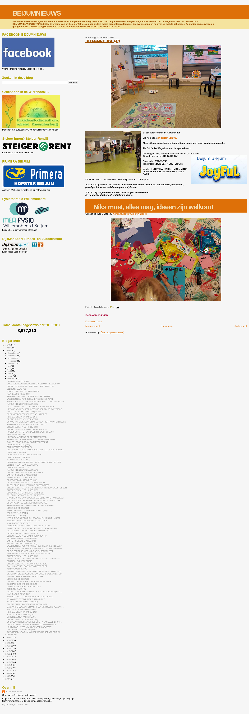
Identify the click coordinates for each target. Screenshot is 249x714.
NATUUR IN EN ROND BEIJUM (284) (22, 470)
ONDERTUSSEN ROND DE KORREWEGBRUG (27, 429)
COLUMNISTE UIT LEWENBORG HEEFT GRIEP (27, 566)
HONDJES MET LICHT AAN (18, 457)
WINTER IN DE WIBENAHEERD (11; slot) (24, 412)
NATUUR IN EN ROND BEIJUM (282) (22, 602)
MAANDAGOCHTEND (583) (18, 394)
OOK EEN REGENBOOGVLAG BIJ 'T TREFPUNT (27, 442)
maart (10, 376)
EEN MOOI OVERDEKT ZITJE (19, 561)
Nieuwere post (92, 326)
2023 (7, 350)
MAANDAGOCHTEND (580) (18, 594)
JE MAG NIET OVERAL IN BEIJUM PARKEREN (26, 599)
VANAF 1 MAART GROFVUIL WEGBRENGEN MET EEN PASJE (33, 559)
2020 (7, 643)
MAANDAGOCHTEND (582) (18, 460)
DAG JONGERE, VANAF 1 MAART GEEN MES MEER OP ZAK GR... (35, 607)
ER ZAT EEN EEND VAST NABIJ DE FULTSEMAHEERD (30, 551)
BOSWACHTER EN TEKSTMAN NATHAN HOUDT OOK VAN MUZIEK (35, 402)
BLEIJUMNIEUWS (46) (16, 516)
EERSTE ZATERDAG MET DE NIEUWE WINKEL (27, 604)
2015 (7, 656)
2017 (7, 651)
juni (9, 368)
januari (11, 635)
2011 (7, 668)
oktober (11, 358)
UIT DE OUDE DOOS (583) (18, 579)
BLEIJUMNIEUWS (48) (16, 389)
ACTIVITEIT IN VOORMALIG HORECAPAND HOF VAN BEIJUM (33, 632)
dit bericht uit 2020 (167, 138)
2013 (7, 662)
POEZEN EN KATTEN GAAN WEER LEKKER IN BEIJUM (30, 432)
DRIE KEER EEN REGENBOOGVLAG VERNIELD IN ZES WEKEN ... (35, 450)
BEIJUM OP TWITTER (16, 434)
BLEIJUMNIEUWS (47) (102, 41)
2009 (7, 673)
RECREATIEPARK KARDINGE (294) (22, 417)
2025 (7, 345)
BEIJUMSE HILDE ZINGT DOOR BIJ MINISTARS (27, 521)
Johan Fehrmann (14, 691)
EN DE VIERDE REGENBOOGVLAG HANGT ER (27, 414)
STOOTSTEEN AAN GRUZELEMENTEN (23, 391)
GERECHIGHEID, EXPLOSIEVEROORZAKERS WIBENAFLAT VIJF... (35, 574)
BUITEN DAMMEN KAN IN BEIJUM (21, 617)
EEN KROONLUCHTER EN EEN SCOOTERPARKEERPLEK (32, 439)
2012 (7, 665)
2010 (7, 670)
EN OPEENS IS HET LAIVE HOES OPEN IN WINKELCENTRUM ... (34, 622)
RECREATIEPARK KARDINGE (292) (22, 543)
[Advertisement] (17, 272)
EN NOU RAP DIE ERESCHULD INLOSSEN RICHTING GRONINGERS (36, 422)
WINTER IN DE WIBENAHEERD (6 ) (22, 609)
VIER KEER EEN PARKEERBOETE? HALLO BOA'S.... (29, 531)
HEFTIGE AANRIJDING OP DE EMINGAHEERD (27, 437)
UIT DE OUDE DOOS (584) (18, 508)
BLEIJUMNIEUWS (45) (16, 589)
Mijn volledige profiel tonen (14, 704)
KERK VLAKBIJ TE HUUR (17, 569)
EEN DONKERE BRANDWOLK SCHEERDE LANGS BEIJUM (32, 528)
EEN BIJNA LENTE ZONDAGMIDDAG (22, 465)
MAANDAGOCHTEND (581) (18, 523)
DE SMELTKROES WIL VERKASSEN (22, 419)
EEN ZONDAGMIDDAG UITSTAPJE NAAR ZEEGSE (28, 396)
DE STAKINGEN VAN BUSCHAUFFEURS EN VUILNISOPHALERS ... (35, 548)
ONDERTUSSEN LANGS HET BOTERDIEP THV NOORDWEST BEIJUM (37, 488)
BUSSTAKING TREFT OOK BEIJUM (22, 584)
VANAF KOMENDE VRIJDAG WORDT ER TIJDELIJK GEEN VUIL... (35, 571)
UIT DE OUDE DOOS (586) (18, 381)
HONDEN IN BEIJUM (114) (18, 467)
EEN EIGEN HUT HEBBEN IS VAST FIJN (24, 587)
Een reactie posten (93, 321)
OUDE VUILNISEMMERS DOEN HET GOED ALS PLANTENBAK (33, 384)
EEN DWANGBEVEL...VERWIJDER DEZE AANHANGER (30, 505)
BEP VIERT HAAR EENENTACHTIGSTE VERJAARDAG (30, 597)
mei (9, 371)
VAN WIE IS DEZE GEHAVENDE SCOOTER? (26, 576)
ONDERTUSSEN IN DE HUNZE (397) (22, 490)
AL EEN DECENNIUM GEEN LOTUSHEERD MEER (28, 485)
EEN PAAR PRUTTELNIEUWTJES (21, 478)
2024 (7, 348)
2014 (7, 659)
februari (11, 379)
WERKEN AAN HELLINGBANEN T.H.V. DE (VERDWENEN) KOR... (34, 592)
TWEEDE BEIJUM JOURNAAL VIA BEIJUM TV (26, 424)
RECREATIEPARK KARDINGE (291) (22, 612)
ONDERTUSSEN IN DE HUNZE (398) (22, 427)
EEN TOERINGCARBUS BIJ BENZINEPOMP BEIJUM (29, 554)
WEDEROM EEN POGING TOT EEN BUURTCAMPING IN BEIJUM (34, 546)
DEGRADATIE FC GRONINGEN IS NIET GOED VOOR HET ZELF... (35, 462)
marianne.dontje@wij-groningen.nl (130, 214)
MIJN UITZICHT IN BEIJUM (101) (20, 614)
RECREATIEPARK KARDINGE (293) (22, 480)
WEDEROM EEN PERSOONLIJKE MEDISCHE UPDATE (30, 399)
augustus (12, 363)
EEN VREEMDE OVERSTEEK (19, 447)
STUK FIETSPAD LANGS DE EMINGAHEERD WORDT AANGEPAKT (35, 498)
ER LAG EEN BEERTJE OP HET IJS (22, 538)
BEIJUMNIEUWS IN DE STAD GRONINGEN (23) (27, 536)
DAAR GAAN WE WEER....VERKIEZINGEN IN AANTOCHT (31, 407)
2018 (7, 648)
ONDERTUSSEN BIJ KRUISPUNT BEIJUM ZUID (27, 564)
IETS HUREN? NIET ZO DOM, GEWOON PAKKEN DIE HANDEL (33, 518)
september (12, 361)
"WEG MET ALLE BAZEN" (17, 513)
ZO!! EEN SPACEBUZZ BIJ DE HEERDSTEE (25, 495)
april (10, 373)
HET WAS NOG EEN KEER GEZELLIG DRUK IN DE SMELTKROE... (35, 409)
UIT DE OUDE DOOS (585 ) (18, 445)
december (12, 353)
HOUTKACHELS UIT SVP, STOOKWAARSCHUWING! (29, 581)
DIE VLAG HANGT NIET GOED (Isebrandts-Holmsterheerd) (31, 624)
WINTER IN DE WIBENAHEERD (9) (21, 541)
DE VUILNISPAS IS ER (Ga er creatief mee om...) (27, 483)
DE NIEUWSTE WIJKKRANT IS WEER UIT (24, 455)
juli (9, 366)
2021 (7, 640)
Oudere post (240, 326)
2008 (7, 676)
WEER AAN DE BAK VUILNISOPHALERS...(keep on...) (29, 510)
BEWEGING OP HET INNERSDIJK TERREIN (25, 493)
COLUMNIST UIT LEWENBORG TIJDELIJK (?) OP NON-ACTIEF (33, 500)
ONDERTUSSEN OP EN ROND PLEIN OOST (25, 472)
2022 (7, 637)
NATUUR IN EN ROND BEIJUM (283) (22, 533)
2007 (7, 679)
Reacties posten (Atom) (112, 332)
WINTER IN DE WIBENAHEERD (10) (22, 475)
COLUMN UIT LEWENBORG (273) (21, 629)
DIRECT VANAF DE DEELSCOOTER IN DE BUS (27, 503)
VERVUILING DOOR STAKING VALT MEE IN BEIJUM (29, 526)
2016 (7, 654)
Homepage (167, 326)
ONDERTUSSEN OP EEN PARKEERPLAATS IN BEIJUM (30, 386)
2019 (7, 646)
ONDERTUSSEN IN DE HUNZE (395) (22, 619)
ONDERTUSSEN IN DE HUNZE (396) (22, 556)
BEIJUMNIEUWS (36, 13)
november (12, 356)
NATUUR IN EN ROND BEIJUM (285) (22, 404)
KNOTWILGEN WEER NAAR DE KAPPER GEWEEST (29, 627)
